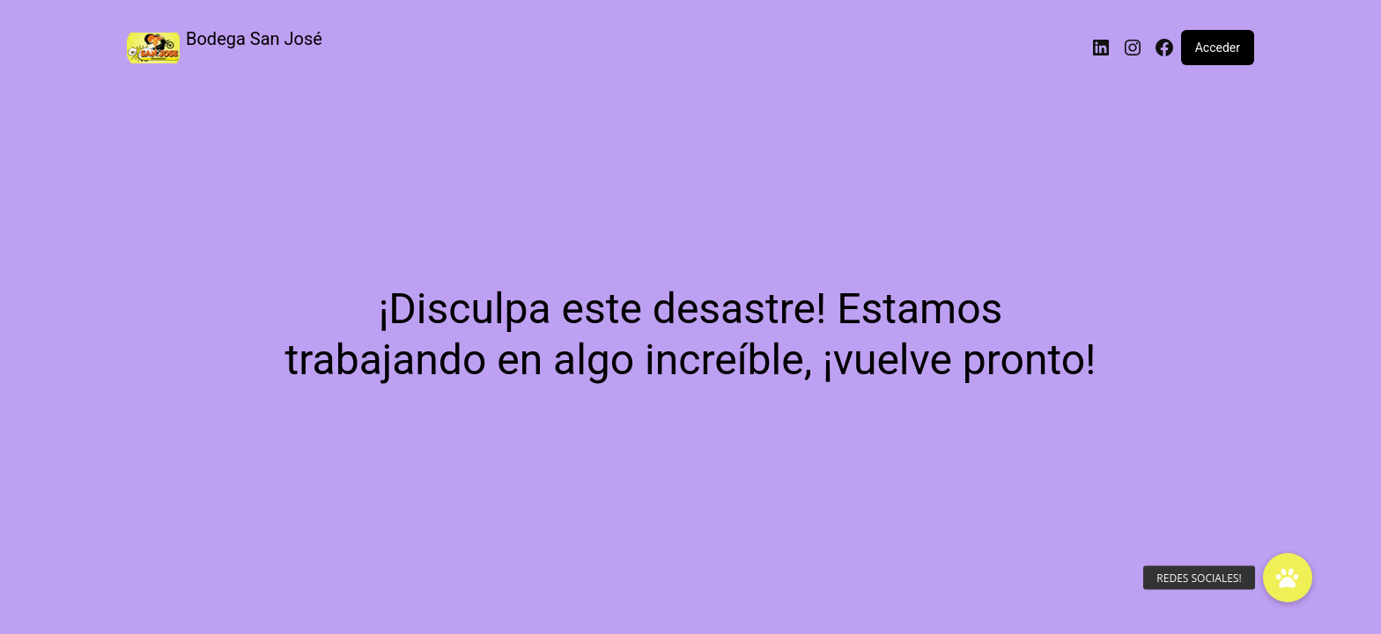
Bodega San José (254, 38)
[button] (1287, 577)
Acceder (1217, 48)
